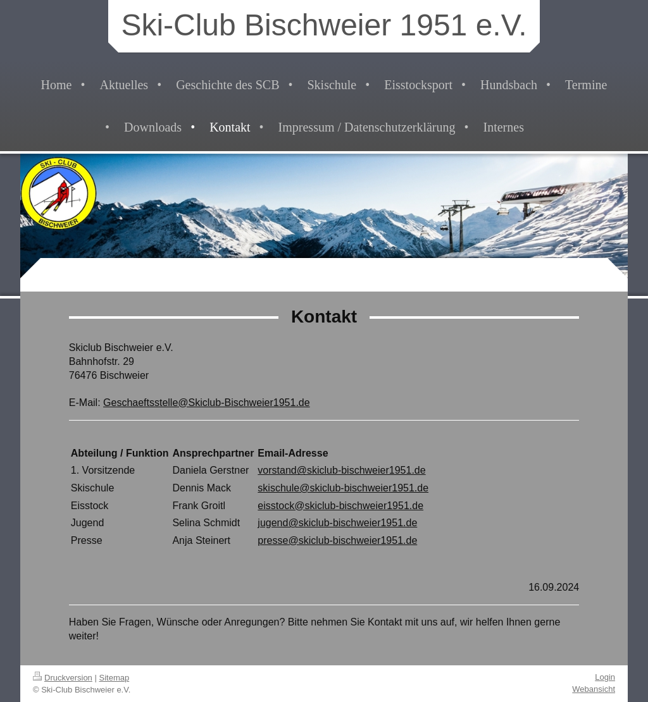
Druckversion (62, 677)
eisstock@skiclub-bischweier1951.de (340, 505)
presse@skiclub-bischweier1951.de (337, 540)
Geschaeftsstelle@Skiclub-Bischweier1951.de (206, 402)
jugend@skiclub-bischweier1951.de (337, 522)
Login (605, 677)
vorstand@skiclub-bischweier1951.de (341, 470)
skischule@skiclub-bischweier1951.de (343, 488)
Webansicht (593, 689)
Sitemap (114, 677)
